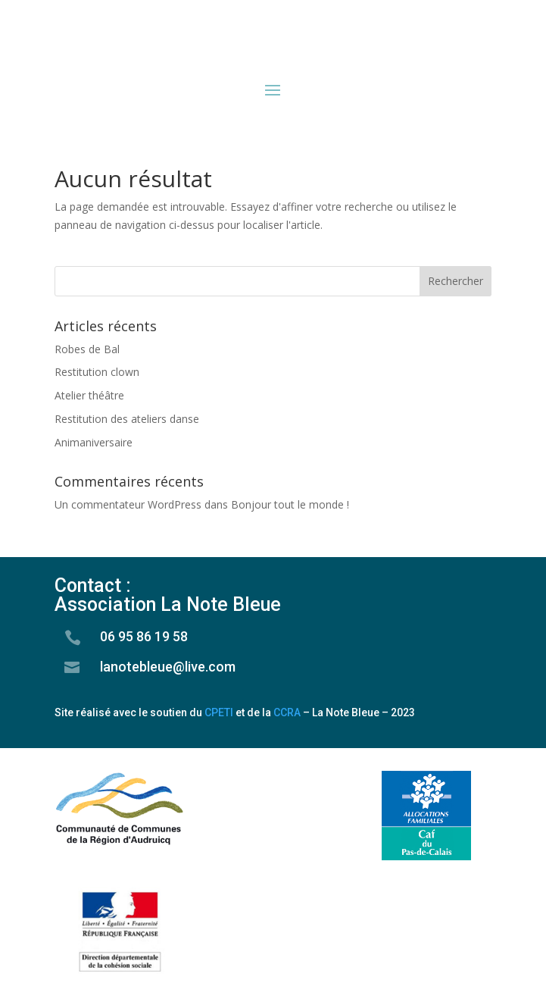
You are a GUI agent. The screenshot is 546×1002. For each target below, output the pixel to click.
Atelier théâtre (89, 395)
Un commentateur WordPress (128, 504)
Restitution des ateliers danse (127, 419)
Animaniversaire (94, 442)
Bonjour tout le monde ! (290, 504)
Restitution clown (97, 372)
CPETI (218, 712)
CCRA (287, 712)
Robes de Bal (87, 349)
